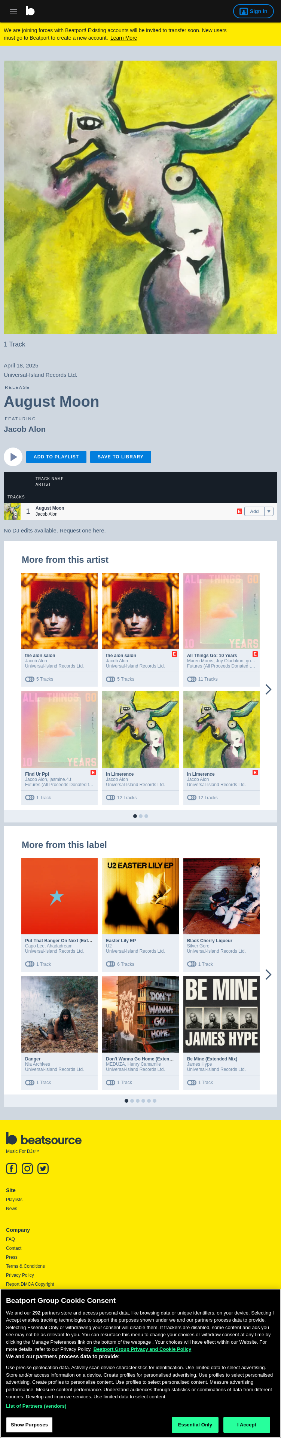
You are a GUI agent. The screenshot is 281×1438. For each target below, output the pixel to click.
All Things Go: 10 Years (212, 655)
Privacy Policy (20, 1275)
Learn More (123, 38)
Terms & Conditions (25, 1266)
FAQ (10, 1239)
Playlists (14, 1199)
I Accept (246, 1428)
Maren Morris (200, 660)
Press (12, 1257)
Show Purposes (29, 1428)
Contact (13, 1248)
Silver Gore (198, 946)
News (11, 1208)
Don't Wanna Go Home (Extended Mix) (146, 1059)
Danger (32, 1059)
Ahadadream (60, 946)
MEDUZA (115, 1064)
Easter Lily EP (121, 940)
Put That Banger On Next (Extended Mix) (68, 940)
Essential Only (195, 1428)
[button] (12, 511)
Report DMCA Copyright (30, 1284)
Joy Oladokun (229, 660)
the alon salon (40, 655)
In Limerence (120, 774)
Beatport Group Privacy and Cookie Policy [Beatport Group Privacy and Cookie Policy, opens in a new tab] (143, 1352)
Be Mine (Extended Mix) (212, 1059)
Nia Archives (37, 1064)
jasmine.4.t (60, 779)
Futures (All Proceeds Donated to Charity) (229, 666)
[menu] (269, 511)
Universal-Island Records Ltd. (54, 666)
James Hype (199, 1064)
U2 (109, 946)
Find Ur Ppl (37, 774)
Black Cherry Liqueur (209, 940)
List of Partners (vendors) (36, 1409)
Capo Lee (35, 946)
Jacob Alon (25, 429)
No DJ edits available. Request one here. (55, 530)
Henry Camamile (144, 1064)
